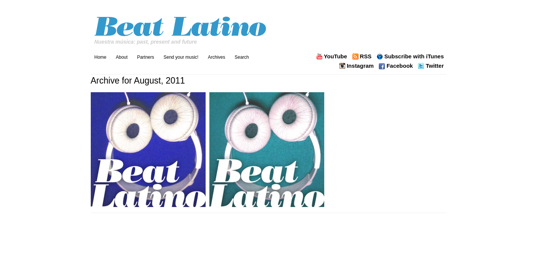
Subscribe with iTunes (414, 56)
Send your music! (180, 57)
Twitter (435, 66)
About (122, 57)
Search (242, 57)
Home (101, 57)
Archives (216, 57)
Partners (145, 57)
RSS (366, 56)
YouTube (335, 56)
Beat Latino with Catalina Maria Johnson (181, 24)
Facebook (399, 66)
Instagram (360, 66)
